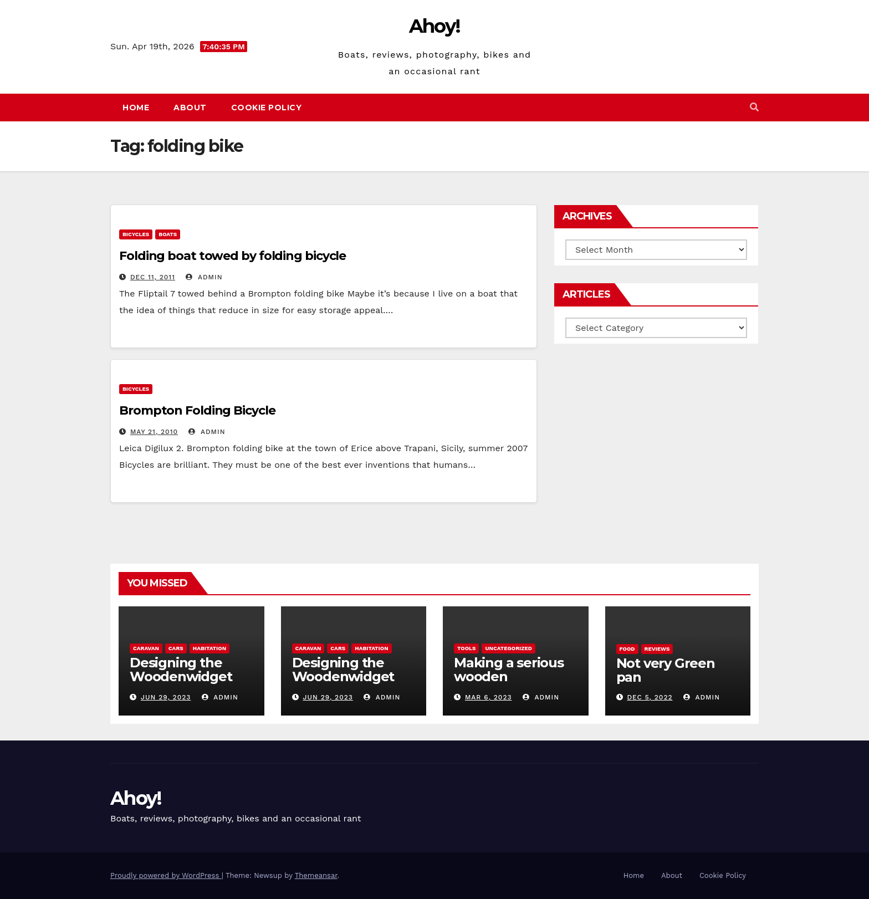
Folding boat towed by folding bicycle (232, 255)
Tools (466, 648)
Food (627, 649)
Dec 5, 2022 (649, 697)
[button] (754, 107)
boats (168, 234)
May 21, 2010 (154, 432)
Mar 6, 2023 (488, 697)
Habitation (209, 648)
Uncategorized (508, 648)
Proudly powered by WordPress (166, 875)
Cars (175, 648)
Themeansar (316, 875)
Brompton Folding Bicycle (197, 410)
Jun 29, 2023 (166, 697)
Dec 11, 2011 (152, 277)
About (190, 108)
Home (135, 108)
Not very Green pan (665, 670)
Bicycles (135, 234)
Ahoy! (435, 26)
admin (204, 277)
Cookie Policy (266, 108)
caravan (146, 648)
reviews (657, 649)
